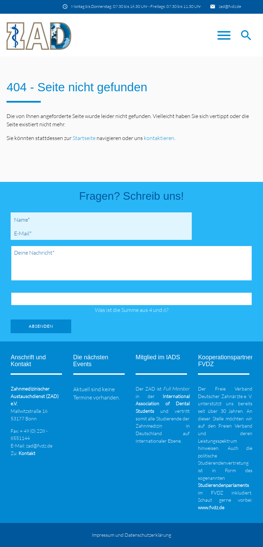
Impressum (103, 535)
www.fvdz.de (211, 507)
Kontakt (26, 453)
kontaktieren (159, 138)
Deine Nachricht (34, 252)
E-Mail (24, 233)
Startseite (84, 138)
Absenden (41, 326)
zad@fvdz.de (230, 6)
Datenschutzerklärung (148, 535)
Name (23, 219)
